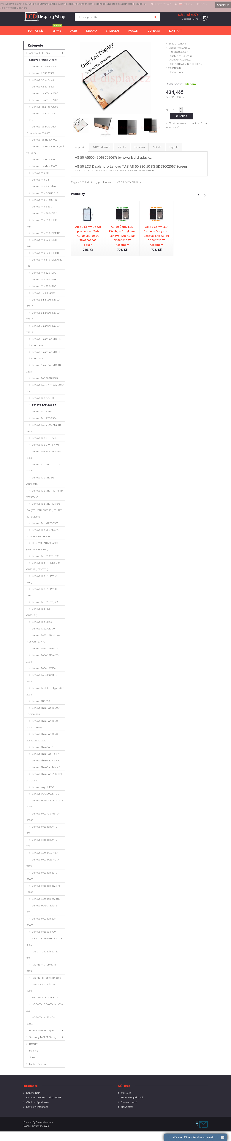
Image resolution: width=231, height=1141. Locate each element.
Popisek (79, 147)
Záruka (122, 147)
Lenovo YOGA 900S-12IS (45, 793)
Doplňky (33, 1050)
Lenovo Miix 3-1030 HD (44, 199)
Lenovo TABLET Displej (43, 59)
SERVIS (157, 147)
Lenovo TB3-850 (41, 701)
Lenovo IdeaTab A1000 (44, 139)
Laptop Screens (38, 1064)
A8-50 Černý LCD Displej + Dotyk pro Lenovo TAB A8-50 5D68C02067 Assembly (122, 236)
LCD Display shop (32, 1125)
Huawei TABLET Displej (41, 1030)
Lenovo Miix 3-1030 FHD (45, 193)
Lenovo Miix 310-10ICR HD (46, 233)
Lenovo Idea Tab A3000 (45, 106)
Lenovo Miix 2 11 (41, 179)
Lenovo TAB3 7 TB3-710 (45, 648)
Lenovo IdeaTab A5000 (44, 159)
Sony (32, 1057)
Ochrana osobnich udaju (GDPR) (44, 1097)
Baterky (33, 1043)
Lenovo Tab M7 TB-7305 (45, 523)
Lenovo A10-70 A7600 (44, 66)
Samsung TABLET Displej (42, 1037)
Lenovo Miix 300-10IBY (44, 213)
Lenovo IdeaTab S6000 (44, 166)
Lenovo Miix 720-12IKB (44, 286)
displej (93, 182)
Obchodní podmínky (37, 1102)
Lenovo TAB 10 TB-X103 (45, 378)
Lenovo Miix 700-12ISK (44, 279)
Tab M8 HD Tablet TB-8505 (46, 977)
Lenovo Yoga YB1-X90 (44, 931)
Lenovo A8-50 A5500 (43, 86)
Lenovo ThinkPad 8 (42, 747)
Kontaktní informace (37, 1106)
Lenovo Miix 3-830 (42, 206)
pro (100, 182)
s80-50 (120, 182)
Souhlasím (223, 5)
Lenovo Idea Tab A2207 (45, 100)
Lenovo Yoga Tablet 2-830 (46, 898)
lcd (87, 182)
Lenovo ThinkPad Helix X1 (46, 753)
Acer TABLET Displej (40, 53)
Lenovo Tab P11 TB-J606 (45, 602)
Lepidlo (174, 147)
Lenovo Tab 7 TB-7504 (44, 438)
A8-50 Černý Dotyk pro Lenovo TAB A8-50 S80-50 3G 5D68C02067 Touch (88, 236)
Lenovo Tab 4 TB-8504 (44, 418)
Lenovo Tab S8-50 (42, 621)
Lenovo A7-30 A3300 (43, 73)
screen (143, 182)
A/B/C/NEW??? (101, 147)
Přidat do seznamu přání (182, 123)
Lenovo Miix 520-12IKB (44, 272)
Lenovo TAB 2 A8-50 (44, 404)
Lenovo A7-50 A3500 (43, 79)
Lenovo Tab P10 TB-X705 (45, 556)
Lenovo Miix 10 (40, 173)
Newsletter (127, 1106)
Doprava (140, 147)
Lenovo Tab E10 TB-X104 (45, 444)
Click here (21, 7)
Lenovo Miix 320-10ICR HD (46, 253)
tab (114, 182)
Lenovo (182, 43)
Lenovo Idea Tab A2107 (45, 93)
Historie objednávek (132, 1097)
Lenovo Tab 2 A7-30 (43, 398)
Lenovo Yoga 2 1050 (43, 787)
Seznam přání (129, 1102)
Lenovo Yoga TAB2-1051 (45, 852)
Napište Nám (33, 1092)
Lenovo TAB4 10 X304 (44, 668)
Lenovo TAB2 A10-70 (43, 628)
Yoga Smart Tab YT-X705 (45, 997)
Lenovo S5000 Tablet (43, 293)
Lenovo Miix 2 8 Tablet (44, 186)
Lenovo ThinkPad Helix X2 (46, 760)
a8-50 (81, 182)
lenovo (107, 182)
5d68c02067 (131, 182)
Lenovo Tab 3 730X (42, 411)
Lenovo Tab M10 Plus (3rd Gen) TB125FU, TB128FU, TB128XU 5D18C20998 (44, 510)
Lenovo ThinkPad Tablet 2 (46, 767)
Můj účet (126, 1092)
